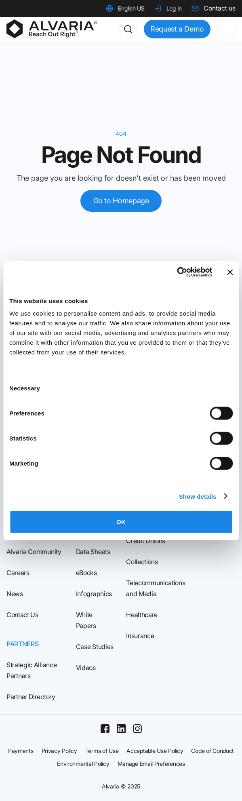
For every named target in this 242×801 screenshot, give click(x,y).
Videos (86, 668)
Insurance (140, 636)
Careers (17, 573)
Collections (142, 562)
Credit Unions (145, 541)
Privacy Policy (59, 750)
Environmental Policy (83, 763)
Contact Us (22, 615)
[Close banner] (230, 272)
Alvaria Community (33, 552)
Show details (198, 496)
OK (121, 522)
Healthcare (142, 615)
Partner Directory (30, 697)
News (14, 594)
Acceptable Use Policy (154, 750)
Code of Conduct (212, 750)
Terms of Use (102, 750)
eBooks (86, 573)
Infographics (94, 594)
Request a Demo (177, 29)
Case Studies (95, 647)
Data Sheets (93, 552)
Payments (21, 750)
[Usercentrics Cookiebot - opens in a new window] (176, 272)
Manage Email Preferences (151, 763)
